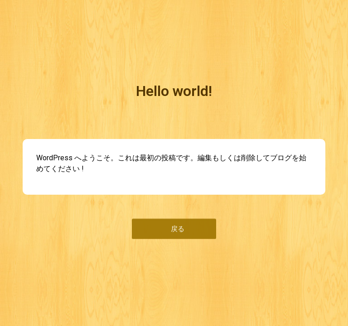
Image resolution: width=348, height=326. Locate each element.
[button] (174, 228)
